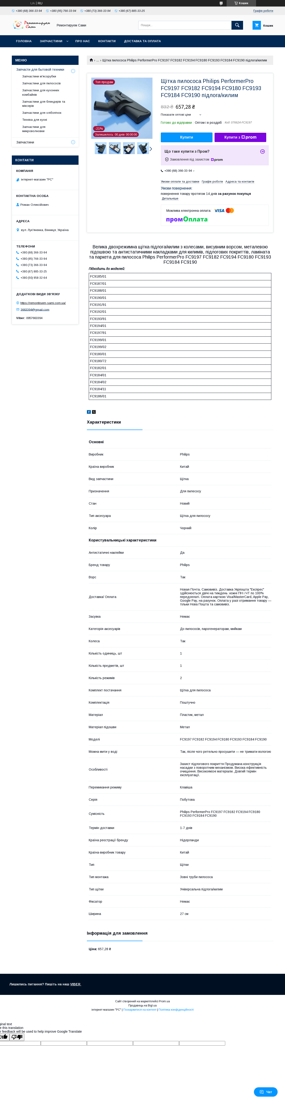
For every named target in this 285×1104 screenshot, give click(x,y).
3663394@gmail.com (35, 309)
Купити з (240, 137)
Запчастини (51, 41)
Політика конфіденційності (176, 1009)
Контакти (107, 41)
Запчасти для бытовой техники (40, 69)
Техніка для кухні (34, 119)
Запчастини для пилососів (41, 83)
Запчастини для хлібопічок (41, 112)
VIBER (75, 984)
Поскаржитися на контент (139, 1009)
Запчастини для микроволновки (33, 129)
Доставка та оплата (142, 41)
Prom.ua (164, 1001)
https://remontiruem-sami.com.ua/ (43, 303)
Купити (186, 137)
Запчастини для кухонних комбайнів (40, 92)
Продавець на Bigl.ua (142, 1005)
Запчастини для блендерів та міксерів (43, 104)
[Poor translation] (17, 1037)
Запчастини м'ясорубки (39, 76)
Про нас (82, 41)
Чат (266, 1092)
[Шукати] (237, 25)
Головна (24, 41)
